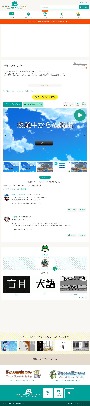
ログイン (84, 2)
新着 (61, 17)
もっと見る (82, 297)
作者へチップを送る (84, 104)
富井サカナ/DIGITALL (18, 195)
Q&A (48, 392)
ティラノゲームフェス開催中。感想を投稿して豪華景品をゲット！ (45, 21)
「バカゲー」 (19, 91)
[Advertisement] (45, 40)
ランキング (78, 17)
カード (12, 17)
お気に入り (28, 17)
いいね (72, 209)
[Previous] (5, 135)
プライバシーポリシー (81, 403)
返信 (82, 209)
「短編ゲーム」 (29, 91)
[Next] (84, 135)
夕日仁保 (14, 217)
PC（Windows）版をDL (33, 104)
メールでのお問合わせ (58, 392)
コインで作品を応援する (45, 97)
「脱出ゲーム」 (10, 91)
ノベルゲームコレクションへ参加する (14, 189)
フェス (45, 17)
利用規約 (69, 403)
